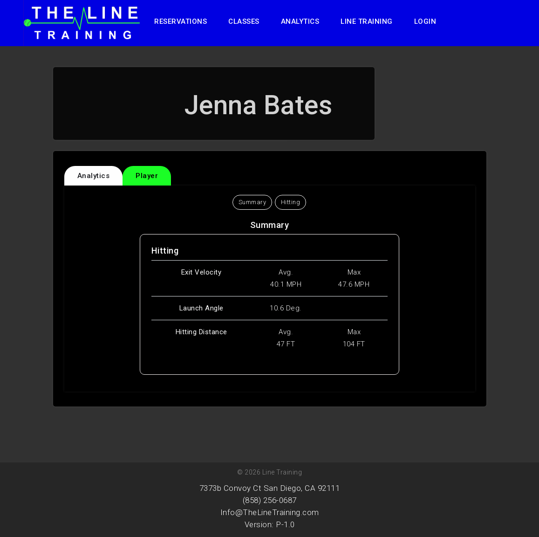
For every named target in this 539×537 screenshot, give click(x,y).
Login (425, 21)
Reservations (180, 21)
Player (147, 176)
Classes (243, 21)
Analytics (300, 21)
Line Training (367, 21)
